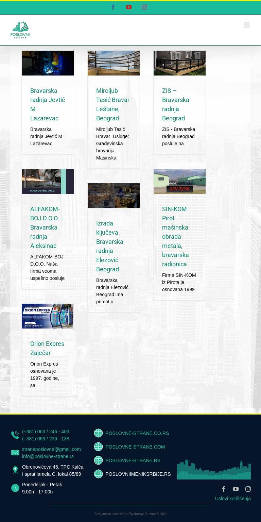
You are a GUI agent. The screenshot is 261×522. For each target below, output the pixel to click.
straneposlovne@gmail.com (51, 449)
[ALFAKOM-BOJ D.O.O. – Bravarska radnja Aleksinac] (48, 181)
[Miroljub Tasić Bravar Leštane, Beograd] (114, 63)
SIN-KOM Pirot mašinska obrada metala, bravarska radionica (175, 236)
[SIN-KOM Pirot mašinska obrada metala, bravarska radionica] (180, 181)
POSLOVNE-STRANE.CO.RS (137, 433)
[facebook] (223, 489)
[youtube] (236, 489)
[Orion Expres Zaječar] (48, 316)
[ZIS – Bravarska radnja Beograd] (180, 63)
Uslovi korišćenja (233, 498)
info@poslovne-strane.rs (48, 456)
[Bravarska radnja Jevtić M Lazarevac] (48, 63)
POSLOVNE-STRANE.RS (132, 460)
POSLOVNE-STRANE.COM (135, 447)
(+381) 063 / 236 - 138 (45, 438)
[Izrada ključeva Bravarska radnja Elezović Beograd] (114, 195)
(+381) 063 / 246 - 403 (45, 431)
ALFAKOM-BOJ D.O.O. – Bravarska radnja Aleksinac (47, 227)
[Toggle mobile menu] (247, 25)
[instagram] (248, 489)
